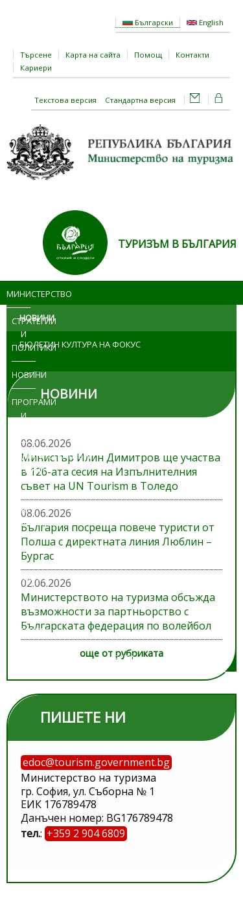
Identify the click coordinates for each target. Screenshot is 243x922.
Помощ (148, 55)
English (205, 22)
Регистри (24, 631)
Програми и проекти (24, 415)
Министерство (18, 294)
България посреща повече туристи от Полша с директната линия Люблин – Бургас (117, 541)
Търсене (36, 55)
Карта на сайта (93, 55)
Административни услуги (29, 462)
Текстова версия (65, 100)
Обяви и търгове (21, 590)
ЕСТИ (124, 658)
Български (147, 22)
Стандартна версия (140, 100)
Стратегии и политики (24, 334)
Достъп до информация (24, 509)
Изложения (24, 550)
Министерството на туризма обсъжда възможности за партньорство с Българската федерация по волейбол (118, 611)
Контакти (192, 55)
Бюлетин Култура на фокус (80, 344)
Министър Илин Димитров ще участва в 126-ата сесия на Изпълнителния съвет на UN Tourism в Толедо (120, 471)
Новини (24, 374)
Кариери (36, 67)
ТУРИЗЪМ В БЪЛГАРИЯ (177, 244)
